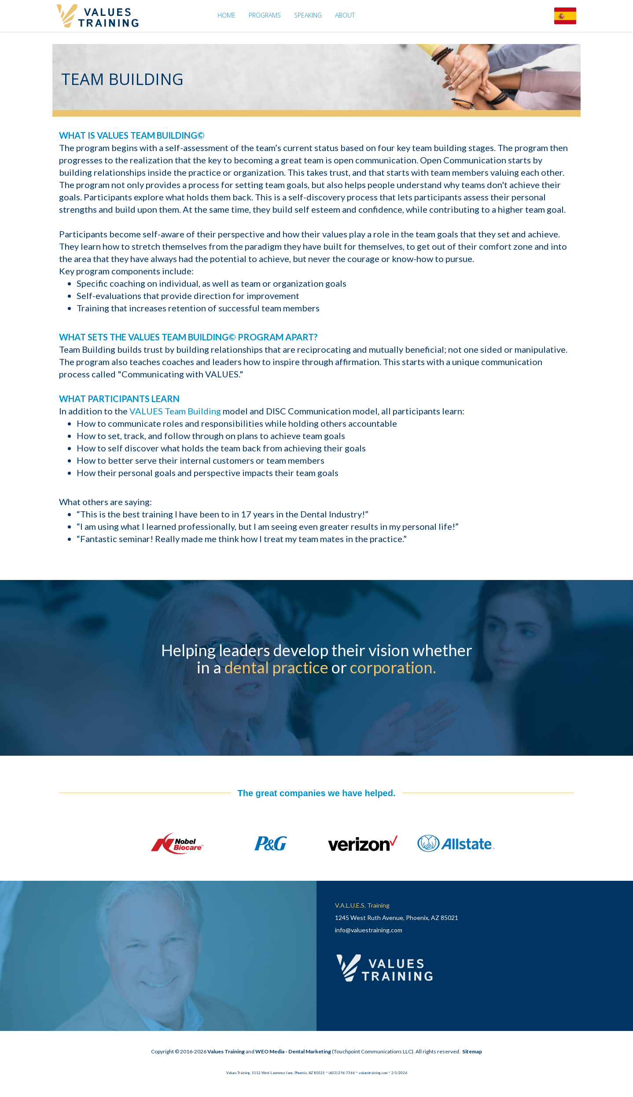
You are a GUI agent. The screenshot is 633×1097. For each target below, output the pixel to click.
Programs (265, 15)
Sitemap (472, 1051)
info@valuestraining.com (368, 930)
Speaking (308, 15)
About (345, 15)
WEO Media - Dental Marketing (293, 1051)
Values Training (226, 1051)
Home (226, 15)
